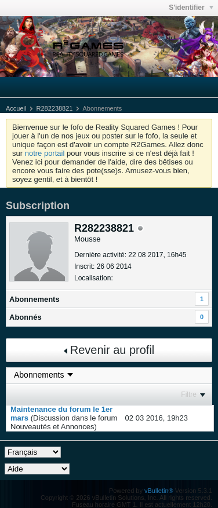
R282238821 (54, 108)
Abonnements (34, 299)
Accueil (16, 108)
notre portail (45, 153)
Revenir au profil (109, 349)
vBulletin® (158, 490)
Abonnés (25, 317)
